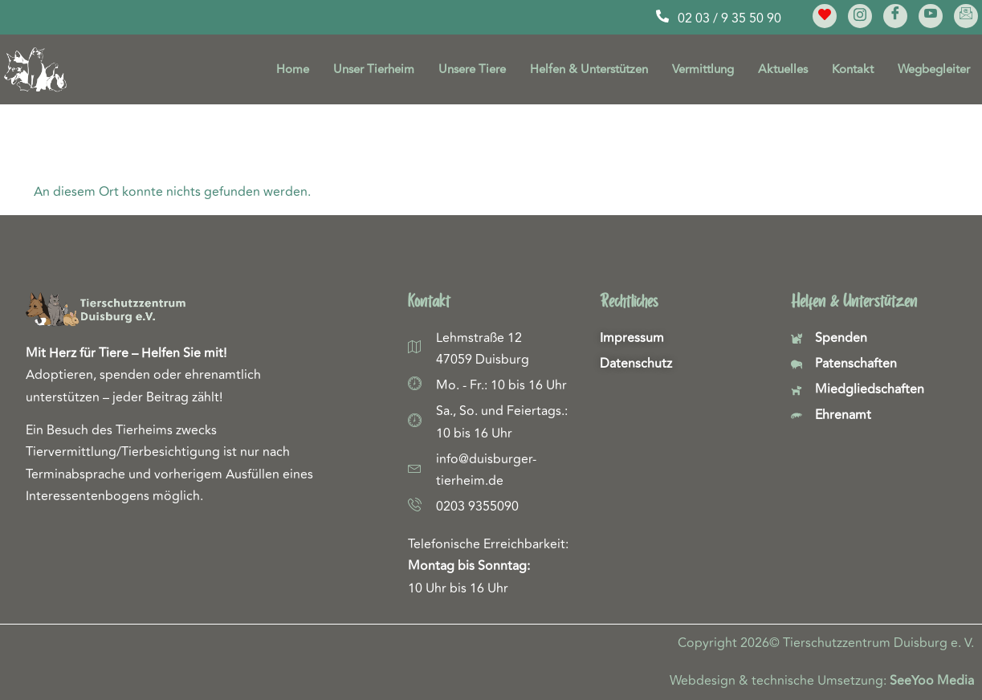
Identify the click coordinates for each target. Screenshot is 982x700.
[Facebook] (895, 16)
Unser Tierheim (373, 69)
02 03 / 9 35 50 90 (729, 18)
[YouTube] (931, 16)
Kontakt (853, 69)
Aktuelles (783, 69)
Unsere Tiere (472, 69)
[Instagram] (860, 16)
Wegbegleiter (934, 69)
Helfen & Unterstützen (589, 69)
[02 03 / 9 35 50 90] (662, 16)
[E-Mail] (966, 16)
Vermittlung (703, 69)
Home (292, 69)
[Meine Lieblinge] (825, 16)
